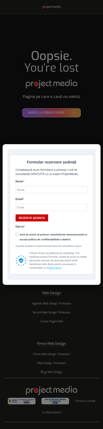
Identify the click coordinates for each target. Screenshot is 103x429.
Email (19, 199)
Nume (19, 181)
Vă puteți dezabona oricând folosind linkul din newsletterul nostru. (49, 246)
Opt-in (20, 226)
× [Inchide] (96, 148)
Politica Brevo (54, 267)
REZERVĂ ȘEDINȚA (32, 218)
